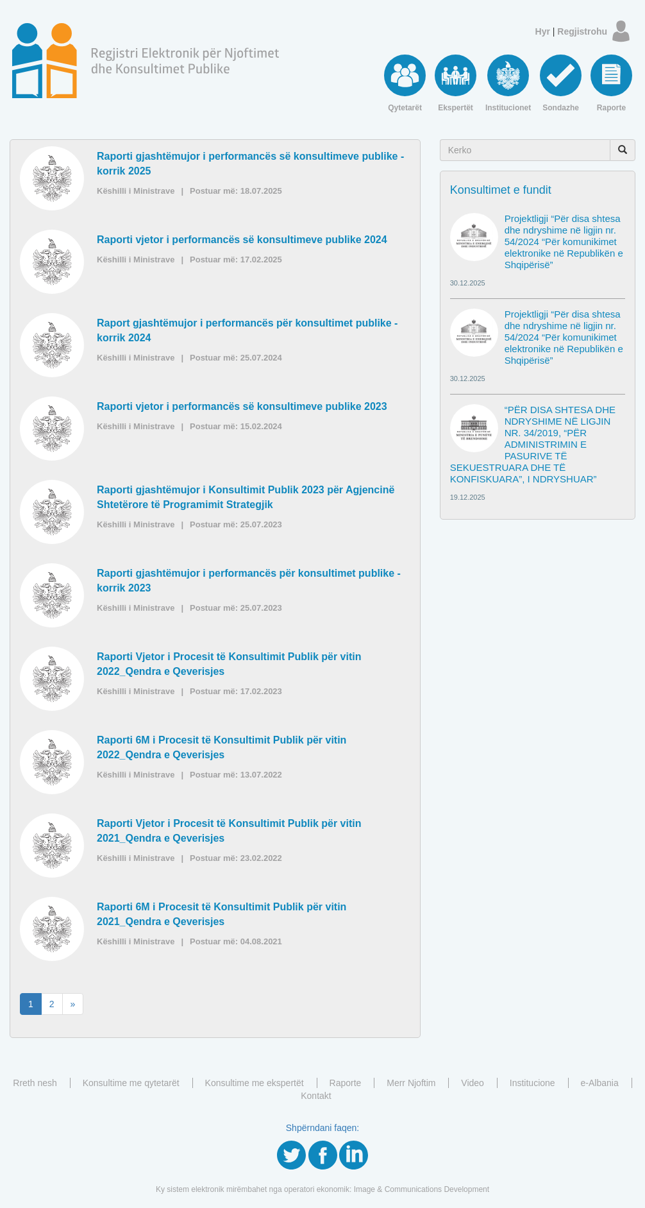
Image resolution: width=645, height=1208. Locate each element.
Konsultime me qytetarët (131, 1083)
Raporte (346, 1083)
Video (472, 1083)
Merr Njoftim (411, 1083)
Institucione (532, 1083)
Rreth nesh (34, 1083)
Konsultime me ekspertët (254, 1083)
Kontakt (316, 1096)
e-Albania (600, 1083)
